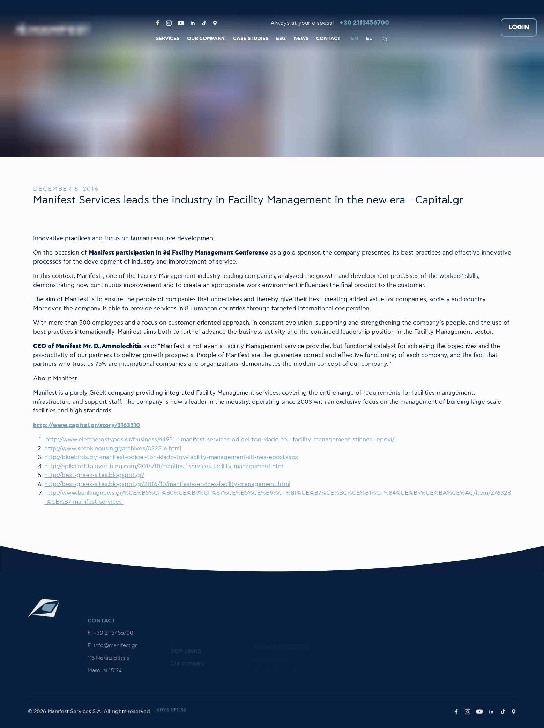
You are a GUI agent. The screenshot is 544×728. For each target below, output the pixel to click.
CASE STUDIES (250, 39)
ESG (281, 39)
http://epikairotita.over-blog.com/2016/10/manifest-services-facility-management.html (164, 466)
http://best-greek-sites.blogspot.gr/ (94, 475)
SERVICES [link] (167, 39)
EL (369, 39)
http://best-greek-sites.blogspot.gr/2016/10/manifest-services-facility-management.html (167, 484)
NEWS (301, 39)
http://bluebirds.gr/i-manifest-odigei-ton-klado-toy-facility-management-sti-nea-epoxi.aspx (171, 457)
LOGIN (518, 28)
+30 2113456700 (364, 23)
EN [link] (354, 39)
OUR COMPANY (206, 39)
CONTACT (328, 39)
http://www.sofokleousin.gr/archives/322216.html (112, 448)
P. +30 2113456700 (110, 670)
